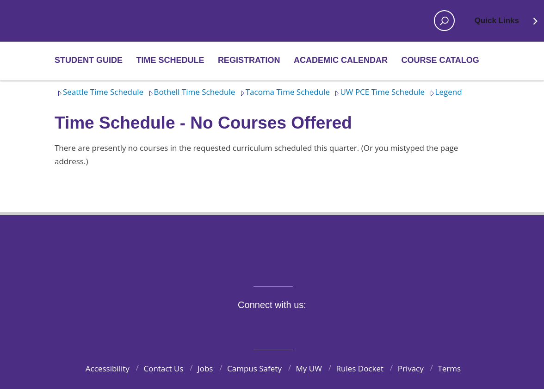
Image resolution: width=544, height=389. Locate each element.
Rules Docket (360, 368)
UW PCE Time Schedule (378, 91)
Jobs (205, 368)
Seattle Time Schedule (99, 91)
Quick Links (507, 23)
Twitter (245, 326)
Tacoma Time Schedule (283, 91)
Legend (444, 91)
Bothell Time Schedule (190, 91)
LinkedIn (310, 326)
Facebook (224, 326)
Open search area (441, 23)
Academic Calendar (341, 60)
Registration (249, 60)
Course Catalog (440, 60)
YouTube (288, 326)
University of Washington (272, 245)
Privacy (411, 368)
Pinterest (331, 326)
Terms (449, 368)
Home (85, 21)
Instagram (267, 326)
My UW (309, 368)
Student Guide (89, 60)
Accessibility (108, 368)
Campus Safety (254, 368)
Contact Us (163, 368)
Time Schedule (170, 60)
